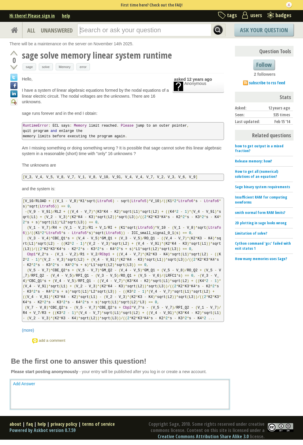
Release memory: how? (253, 161)
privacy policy (64, 424)
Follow (264, 65)
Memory (65, 67)
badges (283, 15)
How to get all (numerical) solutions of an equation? (256, 174)
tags (232, 15)
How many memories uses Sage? (261, 258)
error (83, 67)
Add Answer (24, 383)
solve (46, 67)
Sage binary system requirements (262, 186)
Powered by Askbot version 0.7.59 (42, 430)
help (66, 15)
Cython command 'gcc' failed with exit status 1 (263, 246)
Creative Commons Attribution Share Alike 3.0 (203, 436)
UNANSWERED (57, 30)
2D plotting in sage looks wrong (260, 222)
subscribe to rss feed (267, 83)
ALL (31, 30)
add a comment (52, 340)
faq (29, 424)
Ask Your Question (264, 30)
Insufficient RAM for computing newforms (261, 199)
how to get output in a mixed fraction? (259, 148)
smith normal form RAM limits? (260, 212)
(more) (28, 330)
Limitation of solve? (251, 233)
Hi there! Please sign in (32, 15)
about (15, 424)
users (256, 15)
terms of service (98, 424)
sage (29, 67)
